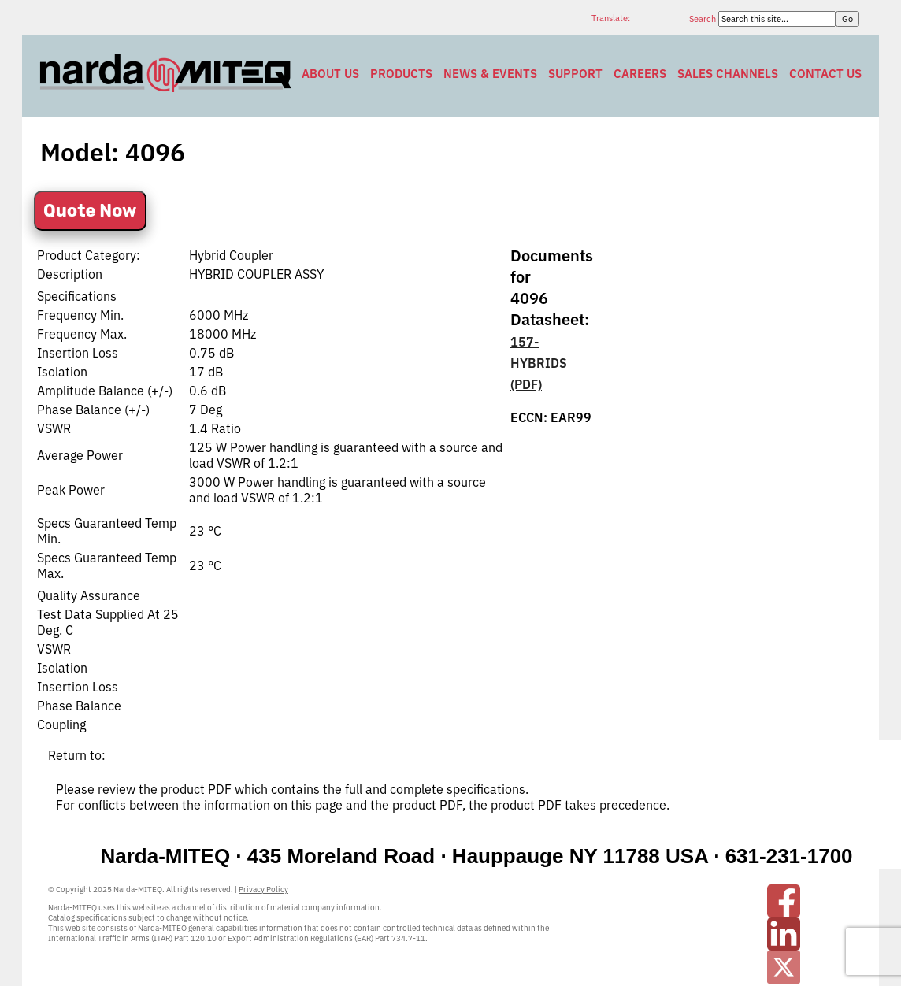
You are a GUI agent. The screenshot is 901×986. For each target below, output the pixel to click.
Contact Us (825, 73)
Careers (640, 73)
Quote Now (90, 210)
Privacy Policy (263, 889)
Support (575, 73)
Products (401, 73)
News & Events (490, 73)
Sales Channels (727, 73)
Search (703, 18)
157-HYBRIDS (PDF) (538, 363)
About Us (330, 73)
